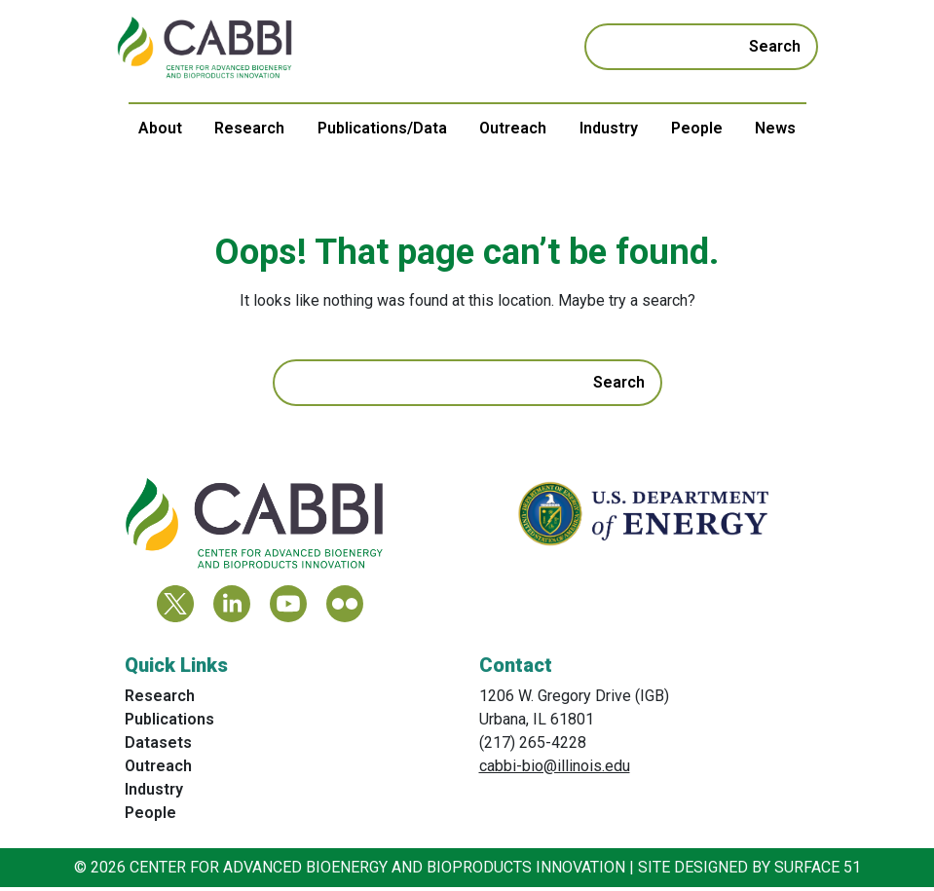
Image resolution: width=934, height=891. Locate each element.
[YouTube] (288, 607)
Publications (169, 723)
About (160, 128)
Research (249, 128)
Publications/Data (382, 128)
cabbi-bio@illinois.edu (554, 770)
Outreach (512, 128)
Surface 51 (817, 871)
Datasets (158, 746)
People (697, 128)
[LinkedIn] (231, 607)
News (775, 128)
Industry (608, 128)
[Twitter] (175, 607)
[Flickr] (344, 607)
